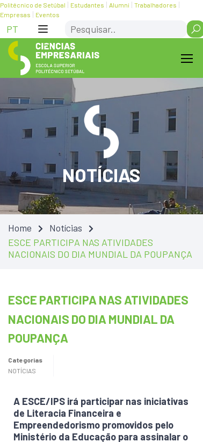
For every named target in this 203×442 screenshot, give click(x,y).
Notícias (65, 228)
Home (20, 228)
